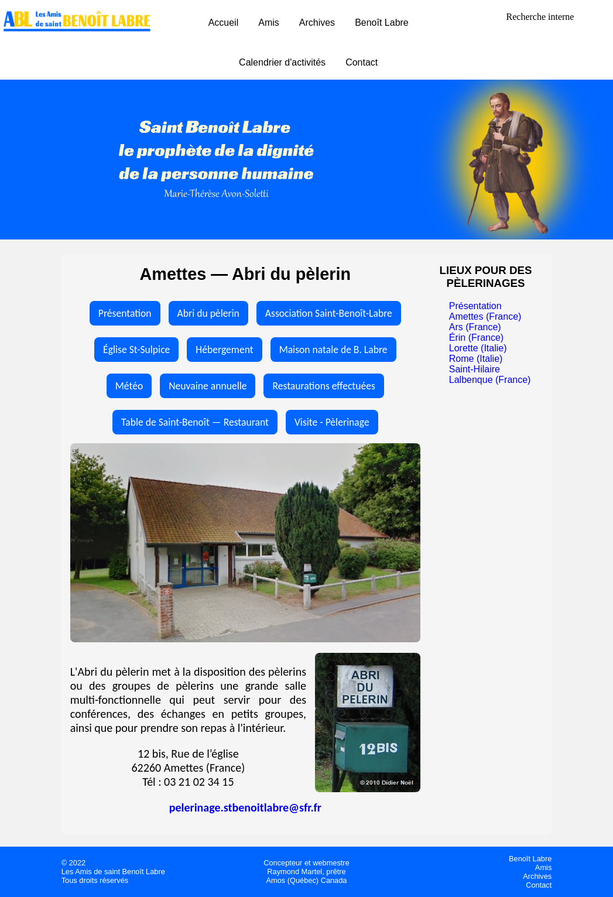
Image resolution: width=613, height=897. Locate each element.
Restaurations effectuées (323, 385)
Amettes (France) (485, 316)
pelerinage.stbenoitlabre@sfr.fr (245, 807)
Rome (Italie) (476, 359)
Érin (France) (476, 338)
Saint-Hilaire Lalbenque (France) (490, 374)
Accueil (223, 23)
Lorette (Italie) (478, 348)
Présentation (125, 313)
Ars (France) (475, 327)
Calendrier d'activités (282, 62)
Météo (129, 385)
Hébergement (224, 349)
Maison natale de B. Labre (333, 349)
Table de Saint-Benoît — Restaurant (195, 422)
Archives (317, 23)
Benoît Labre (382, 23)
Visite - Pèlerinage (331, 422)
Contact (361, 62)
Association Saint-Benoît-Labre (328, 313)
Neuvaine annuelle (207, 385)
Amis (268, 23)
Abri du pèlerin (208, 313)
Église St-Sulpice (136, 349)
